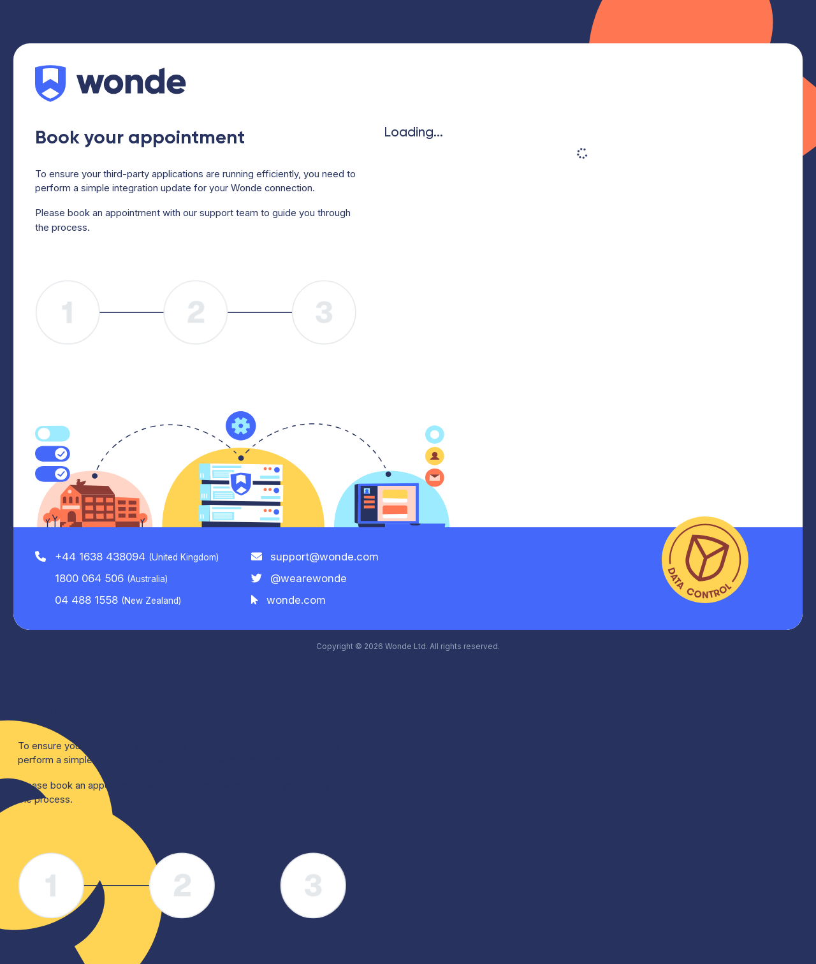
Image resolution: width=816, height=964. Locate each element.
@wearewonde (299, 578)
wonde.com (288, 600)
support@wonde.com (315, 556)
